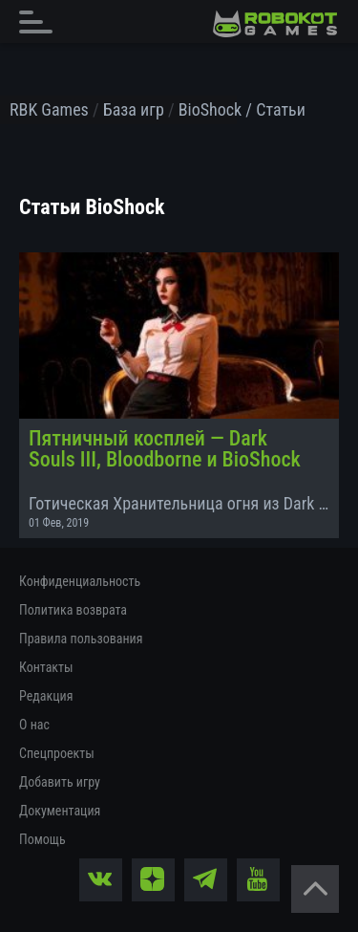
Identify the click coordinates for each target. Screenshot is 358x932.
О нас (34, 724)
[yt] (258, 879)
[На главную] (275, 24)
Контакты (46, 667)
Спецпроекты (57, 753)
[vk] (100, 879)
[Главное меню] (41, 21)
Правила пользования (80, 638)
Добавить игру (59, 782)
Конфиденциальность (79, 581)
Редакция (46, 696)
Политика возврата (73, 610)
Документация (59, 810)
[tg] (205, 879)
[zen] (153, 879)
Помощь (42, 839)
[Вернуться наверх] (315, 889)
